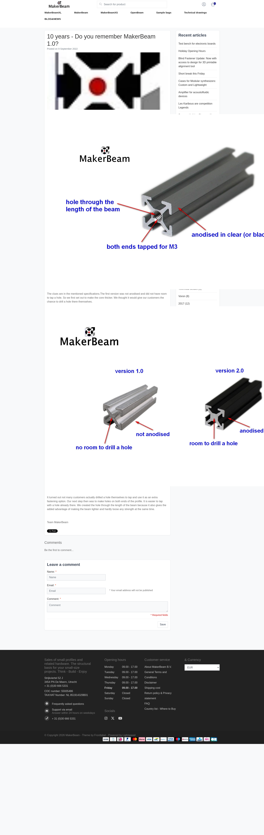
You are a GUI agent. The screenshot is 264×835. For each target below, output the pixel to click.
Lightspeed (129, 735)
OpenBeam (137, 12)
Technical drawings (195, 12)
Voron (184, 296)
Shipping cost (152, 687)
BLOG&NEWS (53, 19)
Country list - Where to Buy (160, 708)
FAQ (147, 703)
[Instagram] (107, 718)
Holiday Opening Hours (192, 51)
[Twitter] (114, 718)
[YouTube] (121, 718)
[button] (203, 4)
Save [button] (163, 624)
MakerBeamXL (53, 12)
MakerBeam (81, 12)
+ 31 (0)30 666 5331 (56, 685)
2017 (184, 303)
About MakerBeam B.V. (158, 666)
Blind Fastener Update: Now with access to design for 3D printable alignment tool (198, 62)
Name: (52, 571)
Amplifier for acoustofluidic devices (194, 94)
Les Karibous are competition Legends (195, 105)
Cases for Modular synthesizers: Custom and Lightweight (197, 83)
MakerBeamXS (109, 12)
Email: (51, 585)
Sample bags (163, 12)
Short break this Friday (192, 73)
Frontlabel (100, 735)
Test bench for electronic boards (197, 43)
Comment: (54, 599)
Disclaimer (150, 682)
